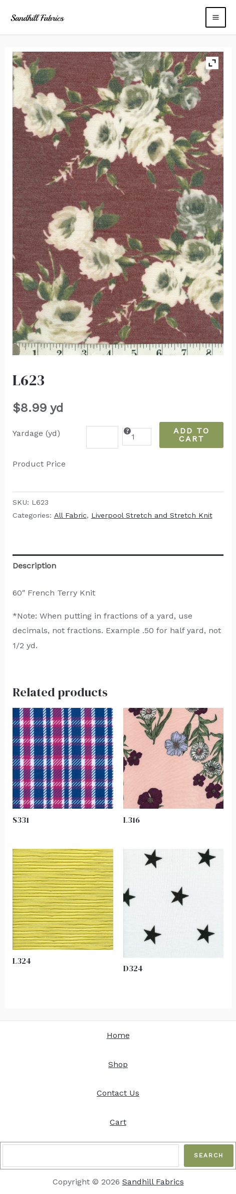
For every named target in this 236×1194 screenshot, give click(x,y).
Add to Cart (191, 434)
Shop (118, 1064)
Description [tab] (34, 565)
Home (118, 1035)
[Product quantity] (136, 436)
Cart (118, 1122)
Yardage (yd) (36, 433)
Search (208, 1155)
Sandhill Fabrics (153, 1181)
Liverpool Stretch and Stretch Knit (151, 515)
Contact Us (118, 1093)
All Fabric (70, 515)
